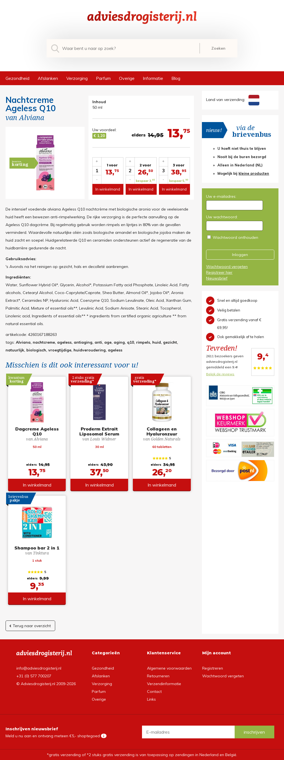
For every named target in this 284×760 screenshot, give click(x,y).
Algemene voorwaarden (169, 668)
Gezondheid (17, 78)
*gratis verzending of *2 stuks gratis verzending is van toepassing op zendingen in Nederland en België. (142, 754)
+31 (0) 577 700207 (33, 675)
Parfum (103, 78)
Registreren (212, 668)
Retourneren (158, 675)
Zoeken (218, 48)
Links (151, 699)
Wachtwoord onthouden (235, 237)
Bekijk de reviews (220, 374)
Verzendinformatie (164, 683)
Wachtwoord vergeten (227, 266)
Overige (127, 78)
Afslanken (48, 78)
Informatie (153, 78)
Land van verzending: (232, 99)
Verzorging (77, 78)
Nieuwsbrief (216, 278)
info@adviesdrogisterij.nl (38, 668)
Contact (154, 691)
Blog (175, 78)
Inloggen (240, 254)
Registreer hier (219, 272)
